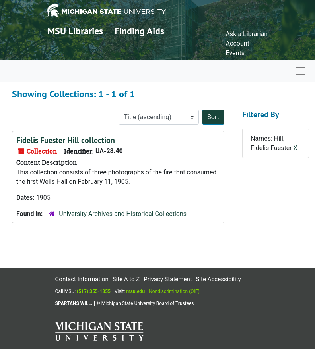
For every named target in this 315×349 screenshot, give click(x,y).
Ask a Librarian (247, 34)
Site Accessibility (218, 279)
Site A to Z (126, 279)
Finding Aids (139, 31)
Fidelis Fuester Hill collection (65, 140)
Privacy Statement (168, 279)
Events (235, 53)
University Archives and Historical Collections (123, 214)
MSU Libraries (75, 31)
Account (237, 43)
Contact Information (82, 279)
